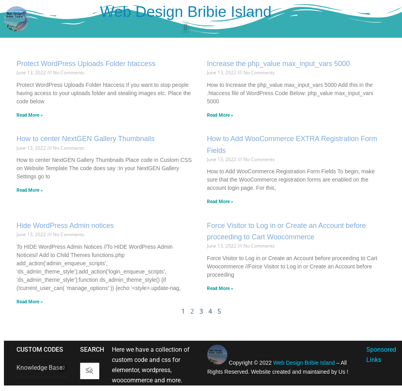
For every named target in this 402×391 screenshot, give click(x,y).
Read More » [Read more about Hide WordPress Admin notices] (29, 302)
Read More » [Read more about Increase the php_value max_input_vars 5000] (220, 115)
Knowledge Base (39, 367)
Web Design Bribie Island (186, 11)
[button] (186, 26)
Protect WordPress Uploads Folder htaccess (85, 64)
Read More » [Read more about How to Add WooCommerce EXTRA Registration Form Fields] (220, 201)
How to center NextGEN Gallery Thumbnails (85, 139)
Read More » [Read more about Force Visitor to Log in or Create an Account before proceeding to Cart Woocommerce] (220, 288)
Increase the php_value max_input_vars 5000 (278, 64)
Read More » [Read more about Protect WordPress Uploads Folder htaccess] (29, 115)
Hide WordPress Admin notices (65, 225)
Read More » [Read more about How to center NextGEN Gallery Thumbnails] (29, 190)
